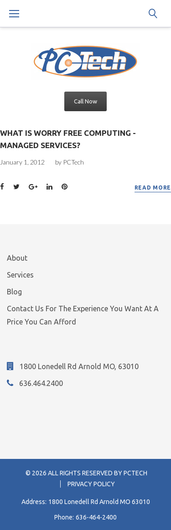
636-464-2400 (96, 517)
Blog (14, 292)
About (17, 258)
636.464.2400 (41, 383)
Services (20, 275)
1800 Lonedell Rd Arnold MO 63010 (99, 501)
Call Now (85, 101)
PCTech (73, 162)
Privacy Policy (91, 484)
